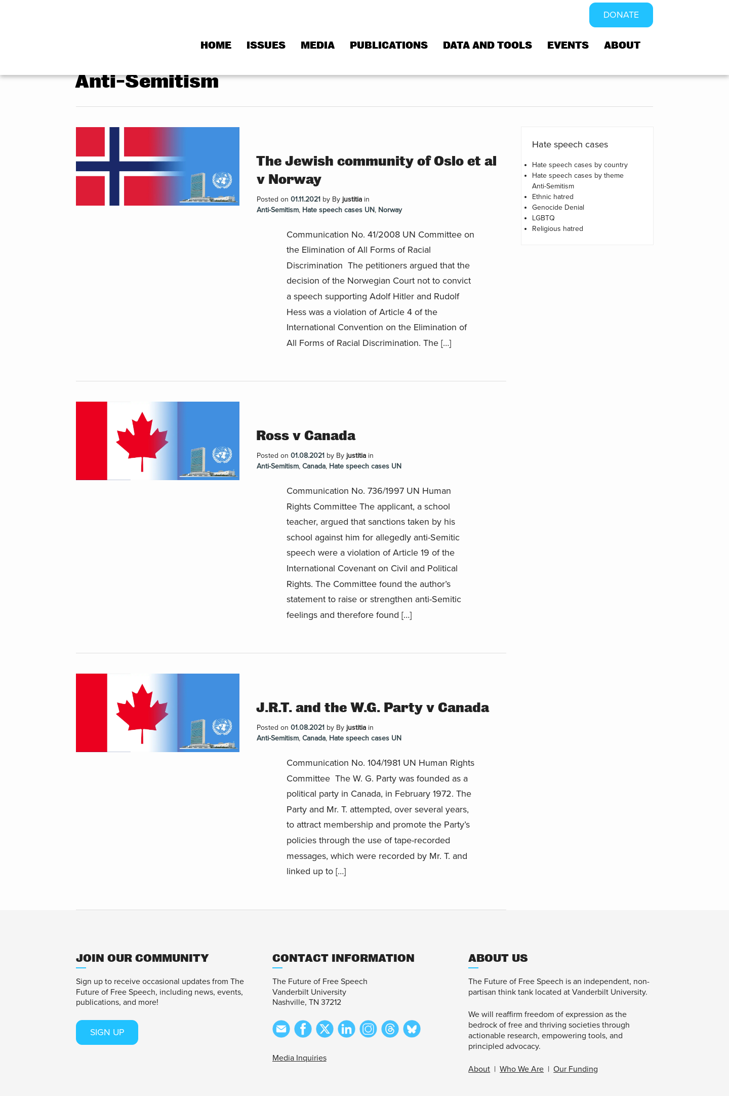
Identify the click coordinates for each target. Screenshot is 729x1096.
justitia (352, 199)
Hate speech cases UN (338, 210)
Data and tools (487, 45)
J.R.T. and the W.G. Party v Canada (372, 707)
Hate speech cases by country (580, 165)
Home (215, 45)
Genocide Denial (558, 207)
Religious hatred (557, 228)
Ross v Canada (305, 435)
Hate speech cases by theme (578, 175)
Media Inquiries (299, 1058)
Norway (390, 210)
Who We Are (522, 1069)
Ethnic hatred (553, 196)
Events (568, 45)
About (622, 45)
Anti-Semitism (278, 210)
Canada (314, 466)
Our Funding (575, 1069)
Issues (266, 45)
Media (318, 45)
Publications (389, 45)
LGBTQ (543, 218)
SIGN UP (108, 1032)
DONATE (621, 15)
